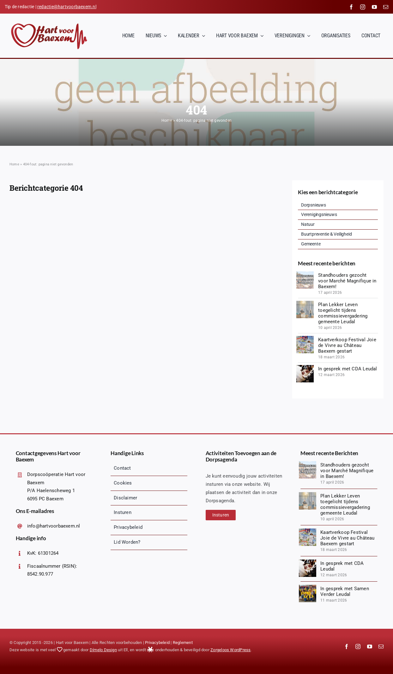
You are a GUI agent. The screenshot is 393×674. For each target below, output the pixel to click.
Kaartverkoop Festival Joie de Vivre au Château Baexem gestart (347, 345)
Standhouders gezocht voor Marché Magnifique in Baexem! (347, 280)
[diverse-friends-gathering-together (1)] (305, 367)
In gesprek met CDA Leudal (347, 369)
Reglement (183, 642)
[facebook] (351, 6)
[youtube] (374, 6)
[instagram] (362, 6)
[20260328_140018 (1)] (305, 338)
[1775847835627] (305, 303)
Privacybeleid (157, 642)
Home (166, 120)
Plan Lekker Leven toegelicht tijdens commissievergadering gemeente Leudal (343, 313)
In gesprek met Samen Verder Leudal (344, 591)
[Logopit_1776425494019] (305, 273)
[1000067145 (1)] (307, 587)
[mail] (385, 6)
